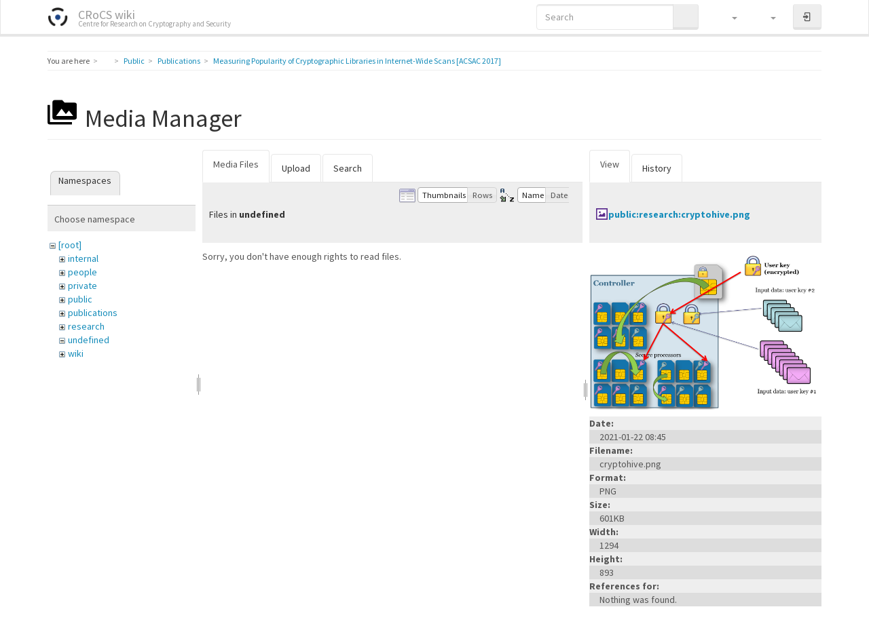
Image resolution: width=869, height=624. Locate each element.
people (82, 272)
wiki (76, 353)
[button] (728, 17)
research (86, 326)
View (609, 164)
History (656, 168)
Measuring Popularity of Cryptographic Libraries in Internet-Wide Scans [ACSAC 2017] (357, 61)
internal (83, 258)
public (80, 299)
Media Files (236, 164)
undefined (88, 340)
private (82, 285)
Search (347, 168)
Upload (296, 168)
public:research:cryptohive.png (679, 214)
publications (92, 313)
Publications (179, 61)
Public (134, 61)
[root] (69, 245)
